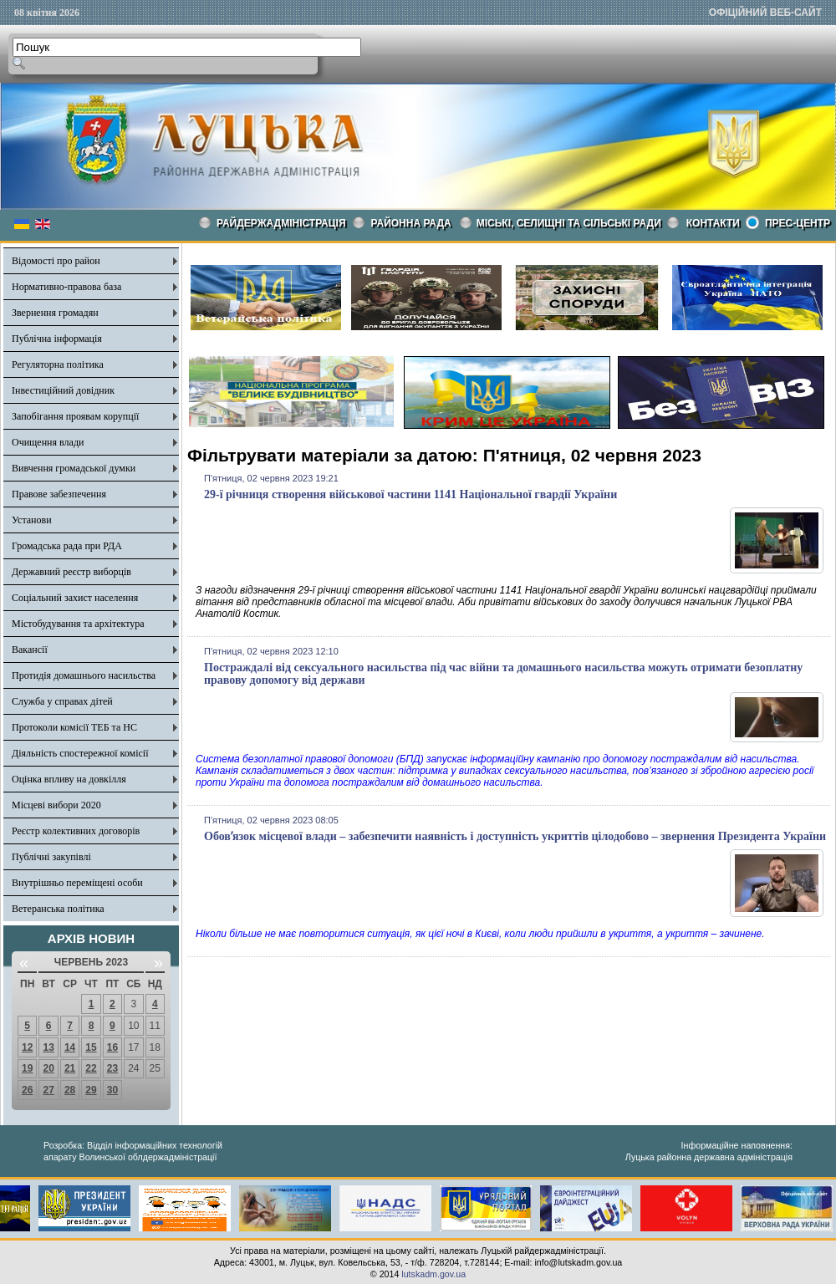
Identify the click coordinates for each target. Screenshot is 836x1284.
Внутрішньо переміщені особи (77, 883)
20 (48, 1068)
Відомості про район (56, 261)
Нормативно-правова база (66, 287)
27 (48, 1090)
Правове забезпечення (59, 494)
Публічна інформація (57, 338)
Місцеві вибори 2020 (56, 805)
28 (69, 1090)
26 (27, 1090)
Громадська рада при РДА (67, 546)
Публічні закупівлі (51, 857)
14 (69, 1047)
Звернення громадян (55, 312)
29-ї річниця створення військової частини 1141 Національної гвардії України (410, 494)
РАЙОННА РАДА (411, 223)
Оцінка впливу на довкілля (69, 779)
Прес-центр (797, 223)
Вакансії (30, 649)
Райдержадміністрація (281, 223)
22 (90, 1068)
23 (112, 1068)
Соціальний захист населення (75, 598)
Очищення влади (48, 442)
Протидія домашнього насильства (83, 675)
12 (27, 1047)
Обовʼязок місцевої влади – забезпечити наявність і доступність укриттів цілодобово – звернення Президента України (515, 836)
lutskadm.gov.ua (433, 1274)
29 (90, 1090)
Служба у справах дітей (62, 701)
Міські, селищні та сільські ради (569, 223)
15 (90, 1047)
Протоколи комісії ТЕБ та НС (74, 727)
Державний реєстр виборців (71, 572)
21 (69, 1068)
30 (112, 1090)
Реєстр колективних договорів (76, 831)
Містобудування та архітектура (78, 623)
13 (48, 1047)
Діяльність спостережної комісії (80, 753)
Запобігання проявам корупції (75, 416)
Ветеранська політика (58, 909)
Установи (32, 520)
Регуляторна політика (58, 364)
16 (112, 1047)
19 (27, 1068)
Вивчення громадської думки (73, 468)
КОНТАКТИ (713, 223)
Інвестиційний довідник (63, 390)
